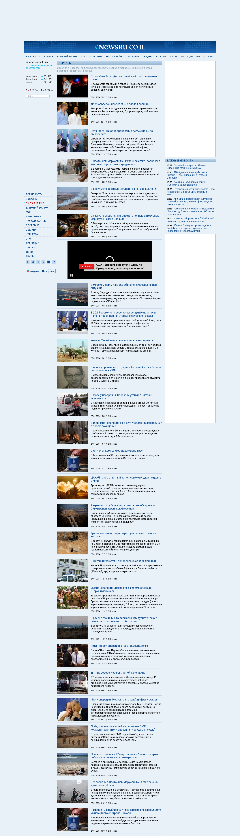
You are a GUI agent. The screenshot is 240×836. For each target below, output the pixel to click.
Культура (161, 56)
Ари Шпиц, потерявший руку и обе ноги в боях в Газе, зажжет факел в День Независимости (190, 202)
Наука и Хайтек (115, 56)
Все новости (33, 56)
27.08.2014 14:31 (98, 469)
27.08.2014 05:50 (98, 775)
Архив (30, 256)
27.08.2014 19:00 (98, 207)
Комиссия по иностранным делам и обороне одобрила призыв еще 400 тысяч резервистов (190, 211)
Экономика (96, 56)
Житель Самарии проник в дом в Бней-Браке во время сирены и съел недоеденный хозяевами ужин (189, 228)
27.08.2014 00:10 (98, 831)
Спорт (173, 56)
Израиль (49, 56)
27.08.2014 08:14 (98, 720)
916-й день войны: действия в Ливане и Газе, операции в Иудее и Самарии (187, 175)
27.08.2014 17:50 (98, 237)
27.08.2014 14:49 (98, 444)
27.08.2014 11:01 (98, 639)
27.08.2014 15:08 (98, 416)
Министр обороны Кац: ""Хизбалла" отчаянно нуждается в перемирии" (190, 219)
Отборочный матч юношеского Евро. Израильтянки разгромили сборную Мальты (191, 192)
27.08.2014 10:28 (98, 664)
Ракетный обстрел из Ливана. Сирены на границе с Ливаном (187, 166)
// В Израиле (111, 97)
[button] (71, 275)
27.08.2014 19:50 (98, 182)
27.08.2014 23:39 (98, 97)
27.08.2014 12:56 (98, 526)
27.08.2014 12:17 (98, 554)
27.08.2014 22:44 (98, 122)
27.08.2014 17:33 (98, 306)
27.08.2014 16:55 (98, 334)
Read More (86, 266)
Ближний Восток (67, 56)
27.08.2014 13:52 (98, 499)
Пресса (200, 56)
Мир (83, 56)
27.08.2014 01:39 (98, 803)
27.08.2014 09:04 (98, 690)
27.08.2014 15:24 (98, 388)
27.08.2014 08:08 (98, 747)
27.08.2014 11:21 (98, 579)
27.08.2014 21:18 (98, 154)
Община (147, 56)
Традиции (187, 56)
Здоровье (133, 56)
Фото (211, 56)
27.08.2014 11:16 (98, 611)
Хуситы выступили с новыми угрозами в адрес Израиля (186, 183)
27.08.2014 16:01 (98, 358)
